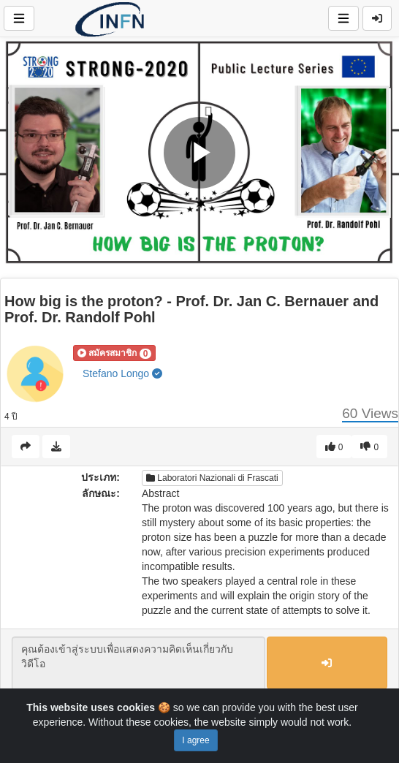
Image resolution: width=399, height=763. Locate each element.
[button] (114, 353)
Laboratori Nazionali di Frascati (212, 478)
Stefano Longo (122, 373)
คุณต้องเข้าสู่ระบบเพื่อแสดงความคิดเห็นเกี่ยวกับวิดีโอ (138, 664)
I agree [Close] (195, 740)
